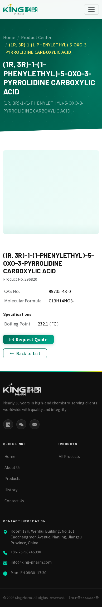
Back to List (25, 353)
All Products (69, 456)
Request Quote (28, 339)
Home (9, 37)
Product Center (36, 37)
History (10, 489)
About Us (12, 467)
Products (12, 478)
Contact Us (14, 500)
